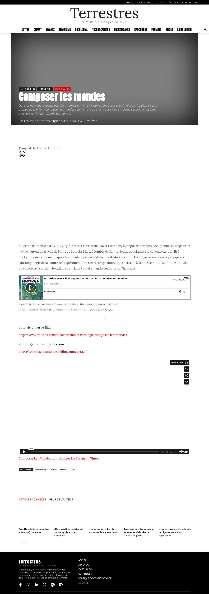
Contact (197, 2)
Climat (38, 29)
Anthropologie (41, 469)
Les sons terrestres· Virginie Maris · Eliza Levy (53, 121)
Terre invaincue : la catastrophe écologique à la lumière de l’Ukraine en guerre (139, 532)
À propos (130, 2)
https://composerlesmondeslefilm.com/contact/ (53, 352)
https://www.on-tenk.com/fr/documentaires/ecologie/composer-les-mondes (73, 335)
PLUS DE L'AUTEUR (61, 499)
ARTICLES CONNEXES (32, 499)
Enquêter (27, 89)
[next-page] (26, 542)
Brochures (140, 29)
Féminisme (65, 29)
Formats (156, 29)
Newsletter (186, 2)
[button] (205, 29)
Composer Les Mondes (35, 458)
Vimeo (94, 458)
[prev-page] (21, 542)
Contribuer (161, 2)
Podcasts (62, 89)
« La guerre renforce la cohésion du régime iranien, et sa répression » (174, 532)
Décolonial (81, 29)
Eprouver (45, 89)
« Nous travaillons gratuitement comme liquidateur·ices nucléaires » (68, 532)
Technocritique (101, 29)
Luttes (25, 29)
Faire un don (184, 29)
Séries (169, 29)
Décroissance (122, 29)
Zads (72, 469)
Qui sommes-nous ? (145, 2)
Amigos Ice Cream (72, 458)
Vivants (50, 29)
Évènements (174, 2)
